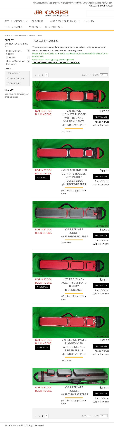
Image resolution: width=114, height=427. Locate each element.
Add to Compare (101, 125)
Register (101, 3)
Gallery (89, 21)
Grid (105, 70)
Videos (33, 27)
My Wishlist (62, 3)
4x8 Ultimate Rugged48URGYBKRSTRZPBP (74, 391)
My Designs (50, 3)
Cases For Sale (14, 21)
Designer (37, 21)
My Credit (73, 3)
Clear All (9, 68)
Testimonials (13, 27)
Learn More (66, 131)
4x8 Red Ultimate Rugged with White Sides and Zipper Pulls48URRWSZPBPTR (74, 347)
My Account (38, 3)
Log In (109, 3)
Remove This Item (28, 50)
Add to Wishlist (102, 122)
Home (7, 35)
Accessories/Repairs (63, 21)
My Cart (82, 3)
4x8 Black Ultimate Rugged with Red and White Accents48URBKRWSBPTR (74, 118)
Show (95, 75)
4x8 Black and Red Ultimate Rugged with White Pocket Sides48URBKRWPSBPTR (74, 177)
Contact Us (52, 27)
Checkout (91, 3)
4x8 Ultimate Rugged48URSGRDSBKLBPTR (74, 233)
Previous (35, 75)
